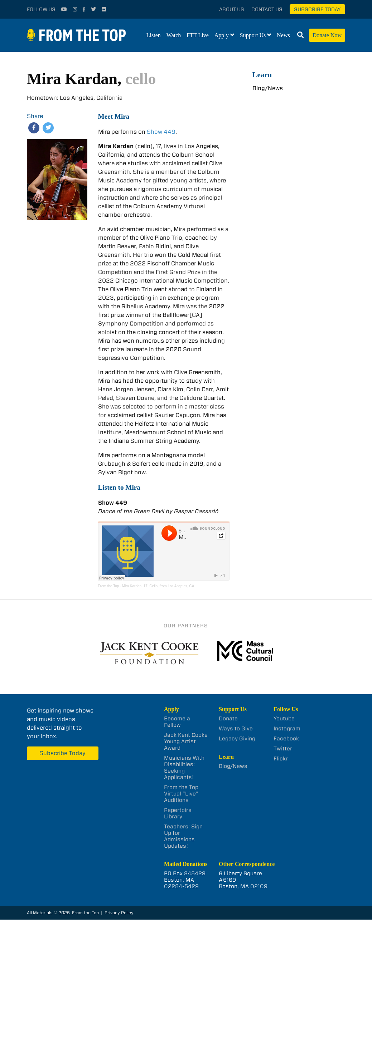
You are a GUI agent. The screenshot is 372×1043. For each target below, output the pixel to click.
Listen (153, 35)
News (283, 35)
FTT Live (197, 35)
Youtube (284, 718)
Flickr (281, 758)
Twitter (283, 748)
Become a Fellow (177, 721)
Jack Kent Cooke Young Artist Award (186, 741)
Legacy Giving (237, 738)
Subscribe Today (317, 9)
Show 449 (161, 131)
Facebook (286, 738)
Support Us (253, 35)
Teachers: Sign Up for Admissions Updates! (183, 836)
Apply (221, 35)
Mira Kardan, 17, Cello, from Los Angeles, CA (158, 586)
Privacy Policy (119, 912)
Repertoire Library (178, 813)
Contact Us (266, 9)
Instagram (287, 728)
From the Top (108, 586)
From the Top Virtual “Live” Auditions (181, 793)
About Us (231, 9)
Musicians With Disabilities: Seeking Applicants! (184, 767)
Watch (173, 35)
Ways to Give (236, 728)
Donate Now (327, 35)
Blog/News (267, 88)
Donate (228, 718)
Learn (262, 74)
